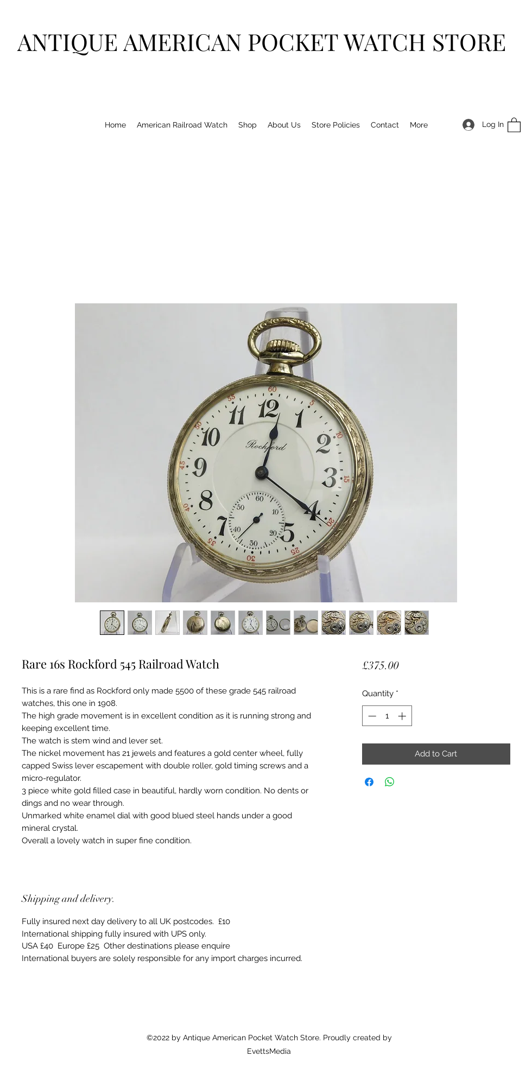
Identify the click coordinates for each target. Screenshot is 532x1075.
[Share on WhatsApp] (389, 781)
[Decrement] (371, 716)
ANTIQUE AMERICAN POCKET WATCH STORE (261, 41)
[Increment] (403, 716)
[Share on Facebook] (369, 781)
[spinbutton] (387, 716)
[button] (514, 124)
